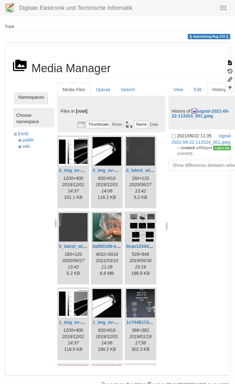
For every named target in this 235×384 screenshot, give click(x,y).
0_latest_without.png (81, 246)
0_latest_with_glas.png (150, 170)
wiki (26, 146)
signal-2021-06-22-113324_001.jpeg (200, 113)
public (28, 139)
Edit (197, 89)
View (178, 89)
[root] (23, 133)
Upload (103, 89)
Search (128, 89)
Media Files (73, 89)
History (219, 89)
